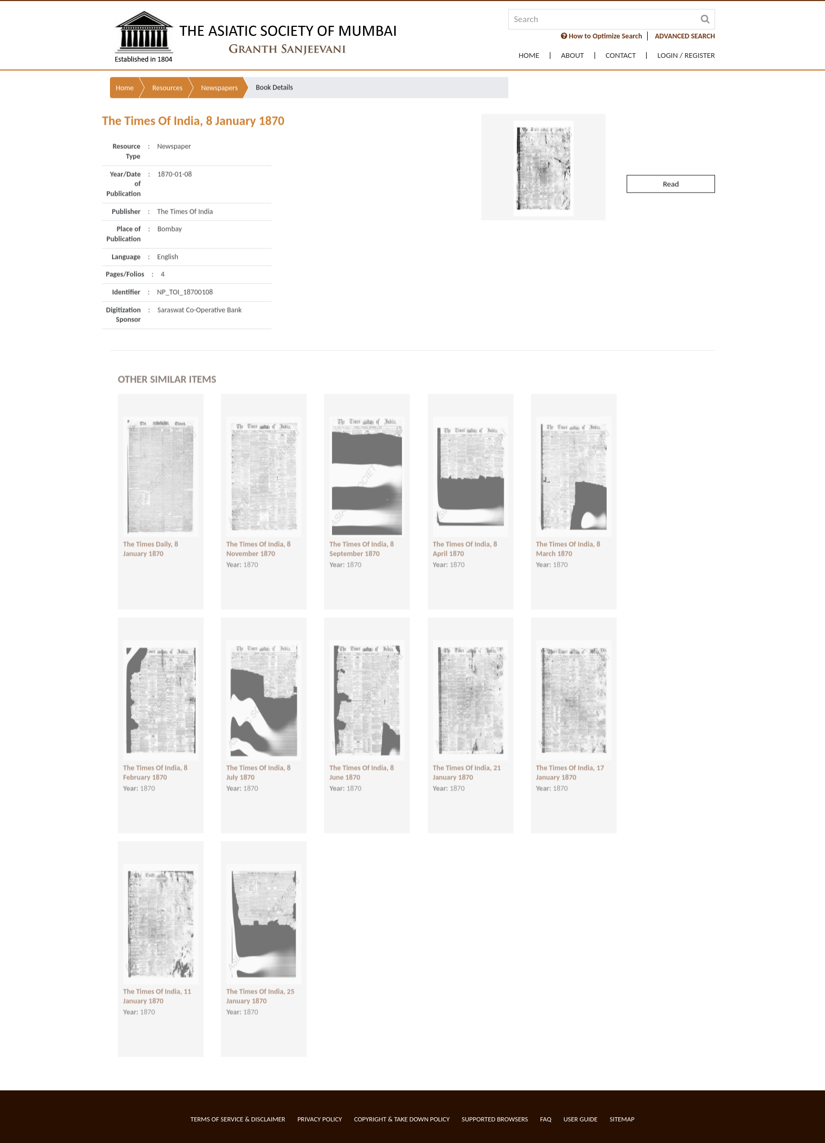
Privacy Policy (319, 1119)
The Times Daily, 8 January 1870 (150, 541)
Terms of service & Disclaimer (237, 1119)
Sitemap (622, 1119)
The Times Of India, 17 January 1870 (570, 765)
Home (529, 55)
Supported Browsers (495, 1119)
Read (671, 163)
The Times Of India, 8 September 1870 (361, 541)
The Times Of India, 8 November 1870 (258, 541)
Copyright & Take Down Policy (402, 1119)
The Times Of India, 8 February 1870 (155, 765)
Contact (621, 55)
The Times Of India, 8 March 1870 (568, 541)
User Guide (581, 1119)
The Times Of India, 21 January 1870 (467, 765)
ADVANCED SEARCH (685, 36)
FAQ (545, 1119)
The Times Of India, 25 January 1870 (260, 988)
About (572, 55)
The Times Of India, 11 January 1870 (157, 988)
